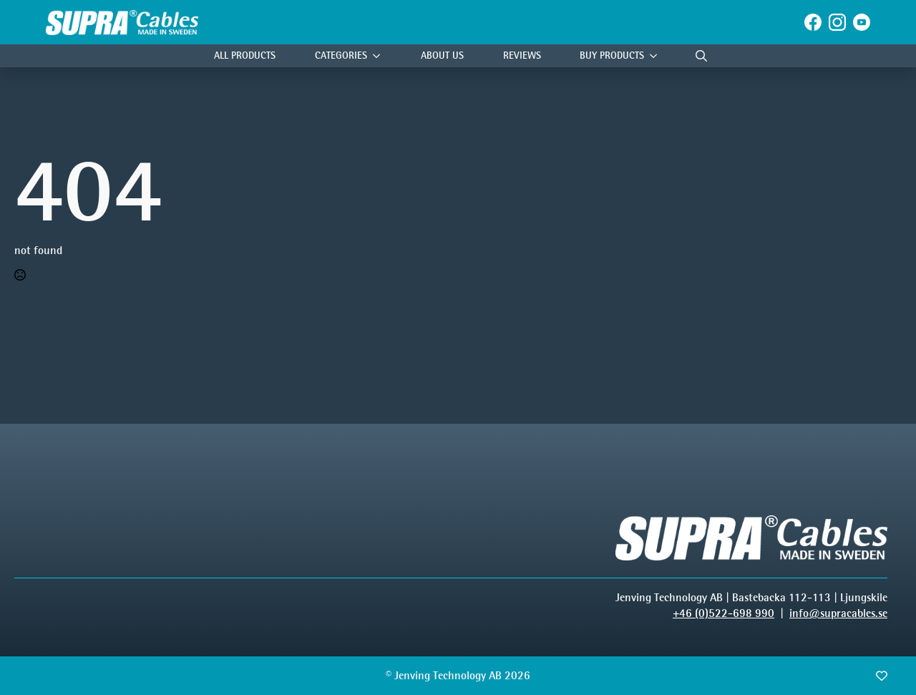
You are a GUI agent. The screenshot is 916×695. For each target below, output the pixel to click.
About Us (442, 55)
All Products (245, 55)
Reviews (522, 55)
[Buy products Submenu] (657, 56)
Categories (341, 55)
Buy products (612, 55)
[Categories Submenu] (380, 56)
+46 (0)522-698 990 (723, 613)
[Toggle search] (701, 55)
